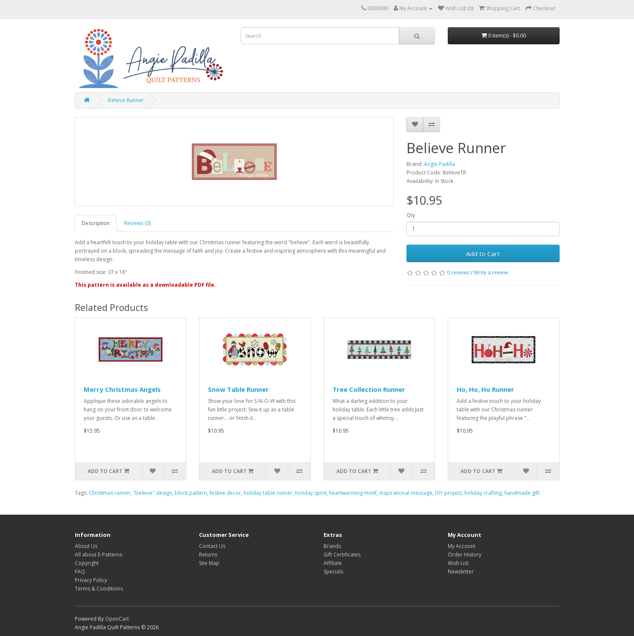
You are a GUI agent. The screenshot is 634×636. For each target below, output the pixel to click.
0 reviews (458, 272)
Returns (208, 554)
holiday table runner (268, 492)
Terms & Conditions (99, 588)
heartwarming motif (353, 492)
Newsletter (461, 571)
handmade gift (522, 492)
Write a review (491, 272)
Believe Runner (126, 100)
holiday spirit (311, 492)
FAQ (80, 571)
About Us (86, 546)
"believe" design (152, 492)
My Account (461, 546)
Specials (333, 571)
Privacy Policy (91, 580)
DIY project (448, 492)
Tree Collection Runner (369, 389)
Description (96, 223)
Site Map (209, 563)
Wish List (458, 563)
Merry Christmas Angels (122, 389)
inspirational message (405, 492)
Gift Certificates (342, 554)
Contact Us (212, 546)
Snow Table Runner (238, 389)
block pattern (191, 492)
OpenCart (117, 618)
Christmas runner (110, 492)
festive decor (225, 492)
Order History (464, 554)
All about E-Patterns (98, 554)
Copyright (87, 563)
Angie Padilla (439, 164)
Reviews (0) (137, 223)
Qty (411, 215)
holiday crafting (483, 492)
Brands (332, 546)
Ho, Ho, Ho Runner (485, 389)
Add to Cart (483, 253)
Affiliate (333, 563)
